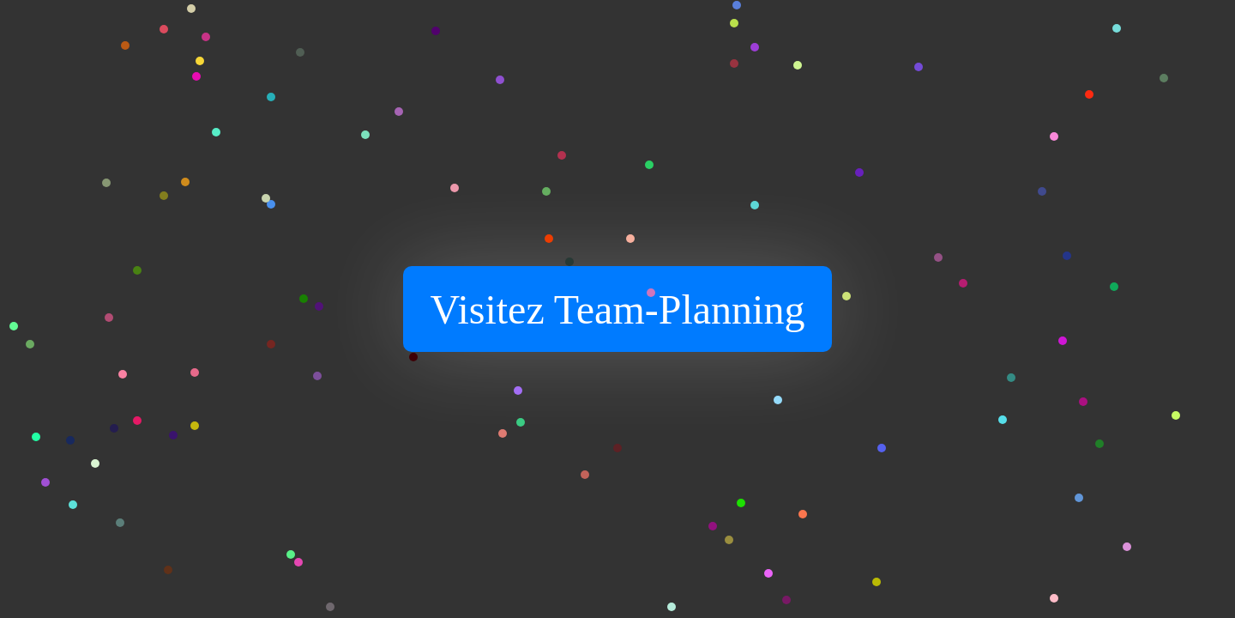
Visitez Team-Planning (618, 309)
